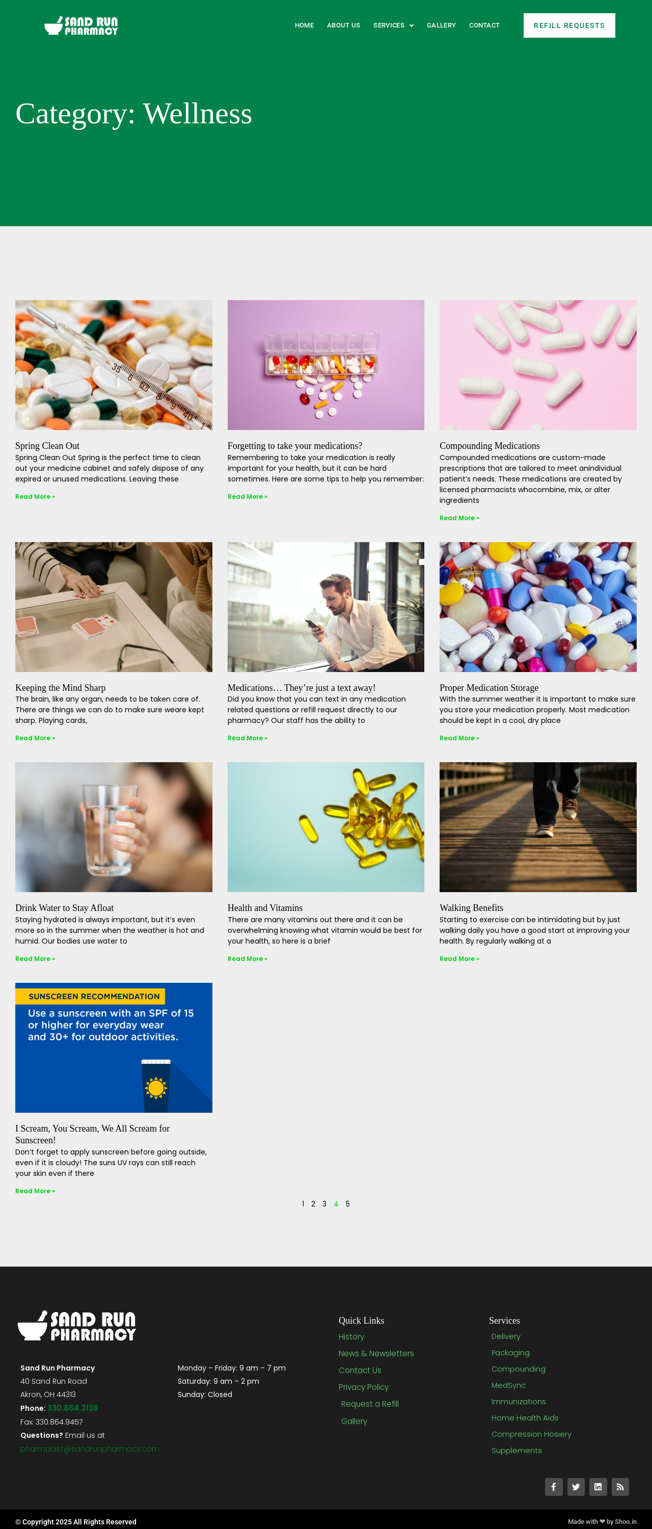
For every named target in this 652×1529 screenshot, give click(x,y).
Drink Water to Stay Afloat (64, 908)
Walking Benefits (471, 908)
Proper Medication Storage (489, 688)
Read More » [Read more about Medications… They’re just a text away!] (247, 738)
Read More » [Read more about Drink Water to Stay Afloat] (35, 958)
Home (304, 25)
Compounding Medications (490, 446)
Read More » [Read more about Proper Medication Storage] (459, 738)
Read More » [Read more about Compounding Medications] (459, 518)
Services (393, 25)
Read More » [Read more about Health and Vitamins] (247, 958)
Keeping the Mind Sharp (60, 688)
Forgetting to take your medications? (295, 446)
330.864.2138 (71, 1407)
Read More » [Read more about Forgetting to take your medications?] (247, 496)
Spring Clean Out (47, 446)
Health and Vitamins (265, 908)
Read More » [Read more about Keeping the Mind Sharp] (35, 738)
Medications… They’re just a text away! (302, 688)
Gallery (441, 25)
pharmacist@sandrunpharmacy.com (89, 1447)
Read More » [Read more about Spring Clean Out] (35, 496)
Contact (484, 25)
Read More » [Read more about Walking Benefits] (459, 958)
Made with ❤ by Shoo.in (598, 1516)
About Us (343, 25)
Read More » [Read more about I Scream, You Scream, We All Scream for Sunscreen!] (35, 1191)
